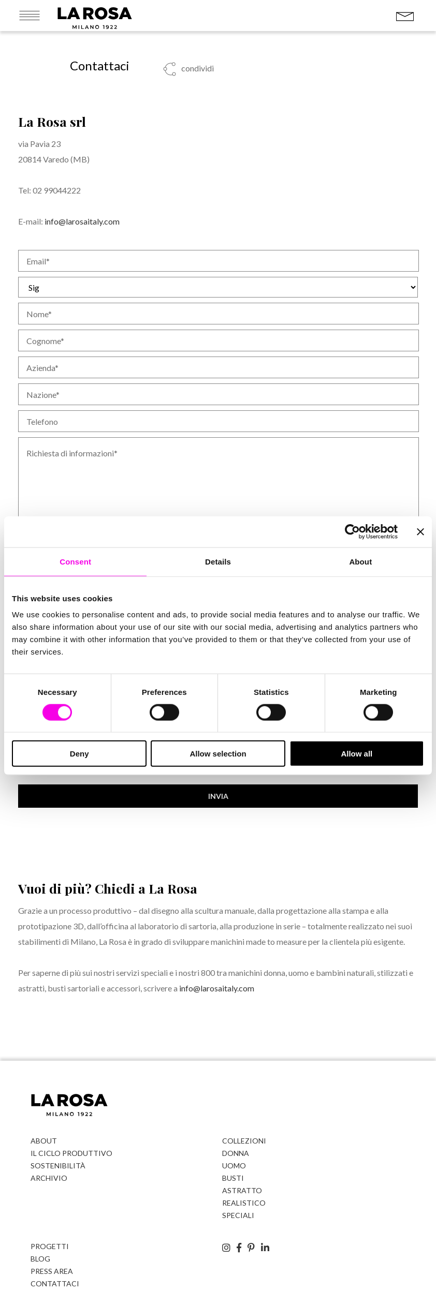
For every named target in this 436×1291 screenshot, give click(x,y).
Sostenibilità (58, 1165)
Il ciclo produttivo (71, 1153)
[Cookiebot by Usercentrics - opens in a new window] (352, 531)
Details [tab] (218, 561)
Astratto (242, 1190)
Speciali (238, 1215)
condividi (196, 68)
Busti (233, 1178)
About (44, 1140)
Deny (79, 753)
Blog (40, 1258)
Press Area (52, 1271)
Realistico (244, 1202)
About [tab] (360, 561)
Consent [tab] (75, 561)
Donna (235, 1153)
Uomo (234, 1165)
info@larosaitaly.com (82, 221)
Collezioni (244, 1140)
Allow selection (218, 753)
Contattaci (55, 1283)
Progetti (50, 1246)
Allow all (356, 753)
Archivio (49, 1178)
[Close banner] (420, 531)
